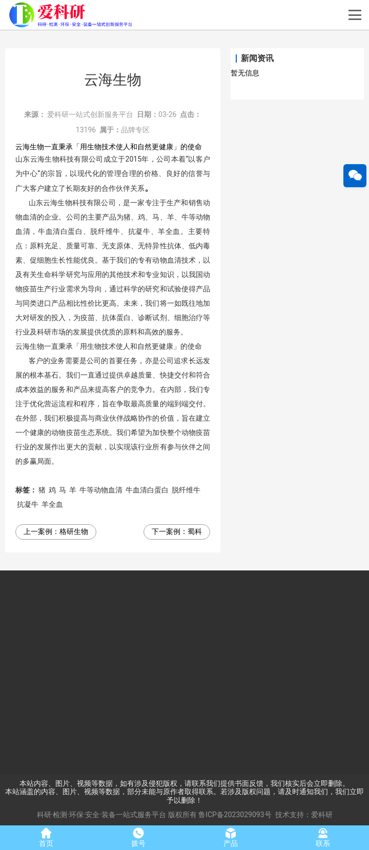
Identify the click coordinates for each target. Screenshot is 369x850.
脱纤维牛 (186, 490)
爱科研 (322, 815)
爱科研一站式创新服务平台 (90, 114)
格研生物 (73, 531)
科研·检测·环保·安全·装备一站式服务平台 (102, 815)
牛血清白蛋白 (147, 490)
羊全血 (52, 504)
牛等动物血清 (100, 490)
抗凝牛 (27, 504)
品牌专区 (135, 130)
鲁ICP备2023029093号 (234, 815)
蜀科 (195, 531)
